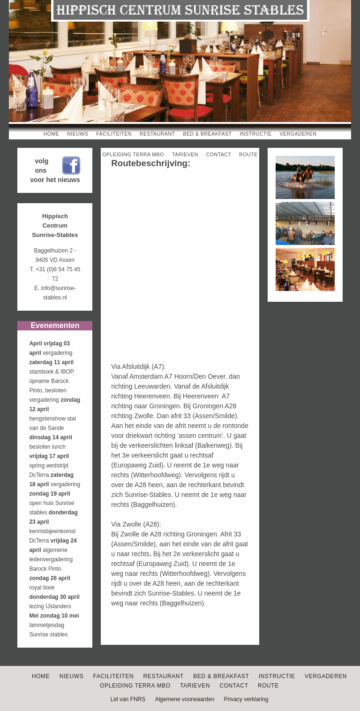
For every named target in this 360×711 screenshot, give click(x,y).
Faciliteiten (114, 134)
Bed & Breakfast (207, 134)
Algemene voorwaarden (185, 699)
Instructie (255, 134)
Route (248, 154)
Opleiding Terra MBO (133, 154)
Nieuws (77, 134)
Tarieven (185, 154)
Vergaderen (298, 134)
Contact (219, 154)
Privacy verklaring (246, 699)
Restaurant (157, 134)
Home (52, 134)
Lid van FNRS (128, 699)
